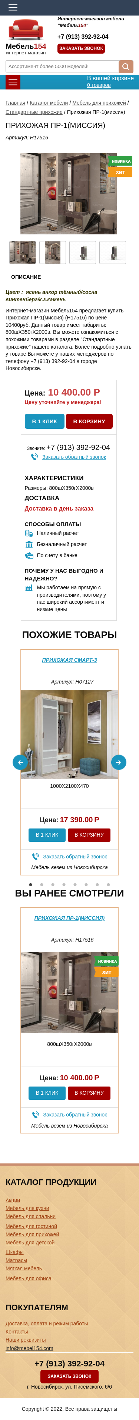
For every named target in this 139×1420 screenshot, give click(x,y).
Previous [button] (20, 762)
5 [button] (75, 884)
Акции (13, 1200)
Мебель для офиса (29, 1278)
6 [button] (86, 884)
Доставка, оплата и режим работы (47, 1323)
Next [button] (118, 762)
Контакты (17, 1332)
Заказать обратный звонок (74, 457)
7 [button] (97, 884)
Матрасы (16, 1260)
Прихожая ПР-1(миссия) (69, 918)
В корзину (89, 421)
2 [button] (42, 884)
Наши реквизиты (26, 1340)
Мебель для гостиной (31, 1226)
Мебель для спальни (31, 1216)
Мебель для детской (30, 1243)
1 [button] (30, 884)
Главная (15, 103)
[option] (69, 762)
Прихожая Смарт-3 (69, 660)
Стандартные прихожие (34, 112)
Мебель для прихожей (99, 103)
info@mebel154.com (29, 1348)
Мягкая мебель (24, 1268)
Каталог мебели (49, 103)
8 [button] (108, 884)
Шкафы (15, 1252)
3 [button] (53, 884)
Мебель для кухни (27, 1208)
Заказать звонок (81, 48)
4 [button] (64, 884)
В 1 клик (44, 421)
